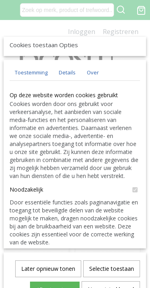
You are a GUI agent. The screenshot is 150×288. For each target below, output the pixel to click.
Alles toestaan (54, 258)
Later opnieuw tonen (48, 237)
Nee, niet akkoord (111, 258)
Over (93, 131)
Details (67, 131)
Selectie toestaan (111, 237)
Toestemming (31, 131)
